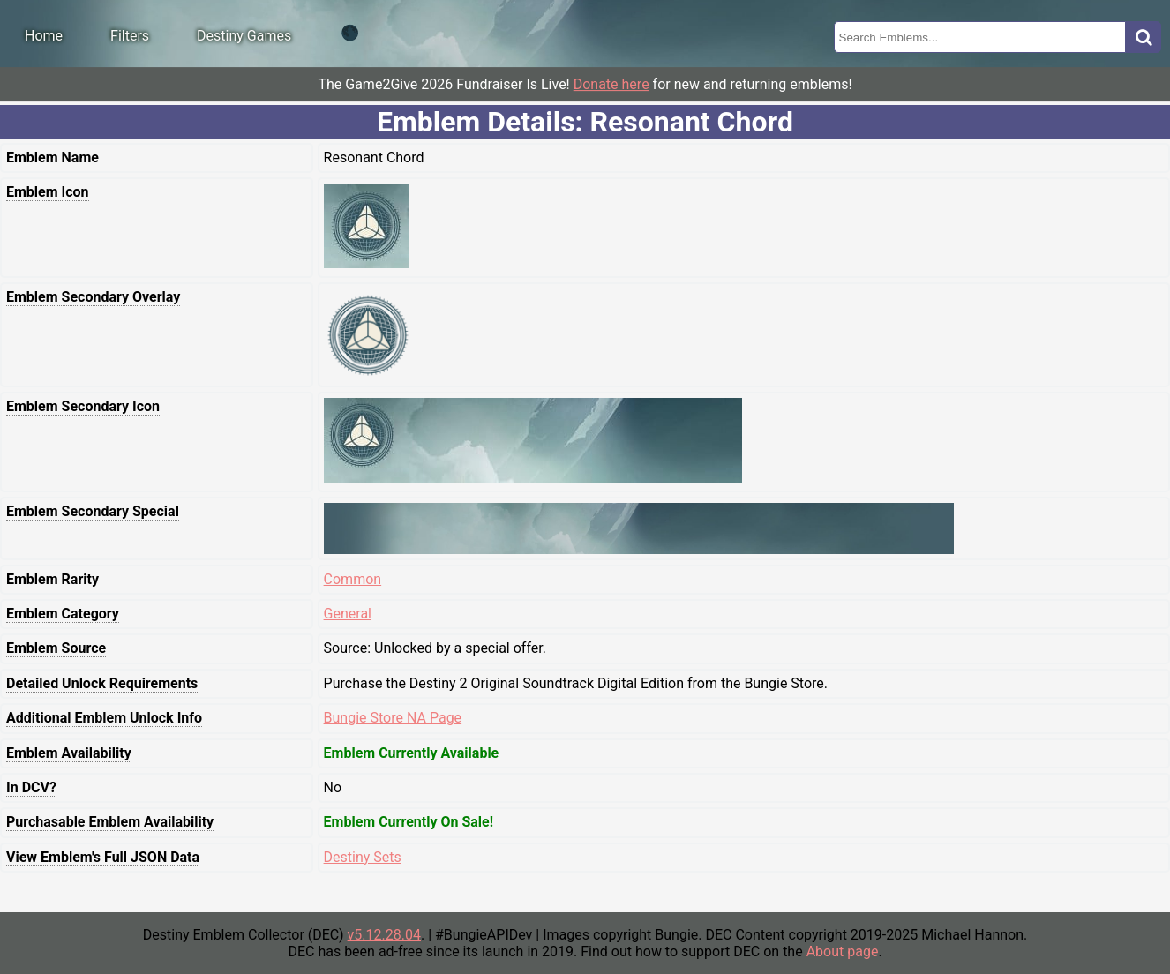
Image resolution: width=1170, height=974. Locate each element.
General (347, 613)
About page (842, 951)
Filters (129, 35)
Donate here (611, 84)
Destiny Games (244, 35)
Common (353, 579)
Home (44, 35)
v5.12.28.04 (384, 934)
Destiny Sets (362, 857)
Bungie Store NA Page (393, 717)
